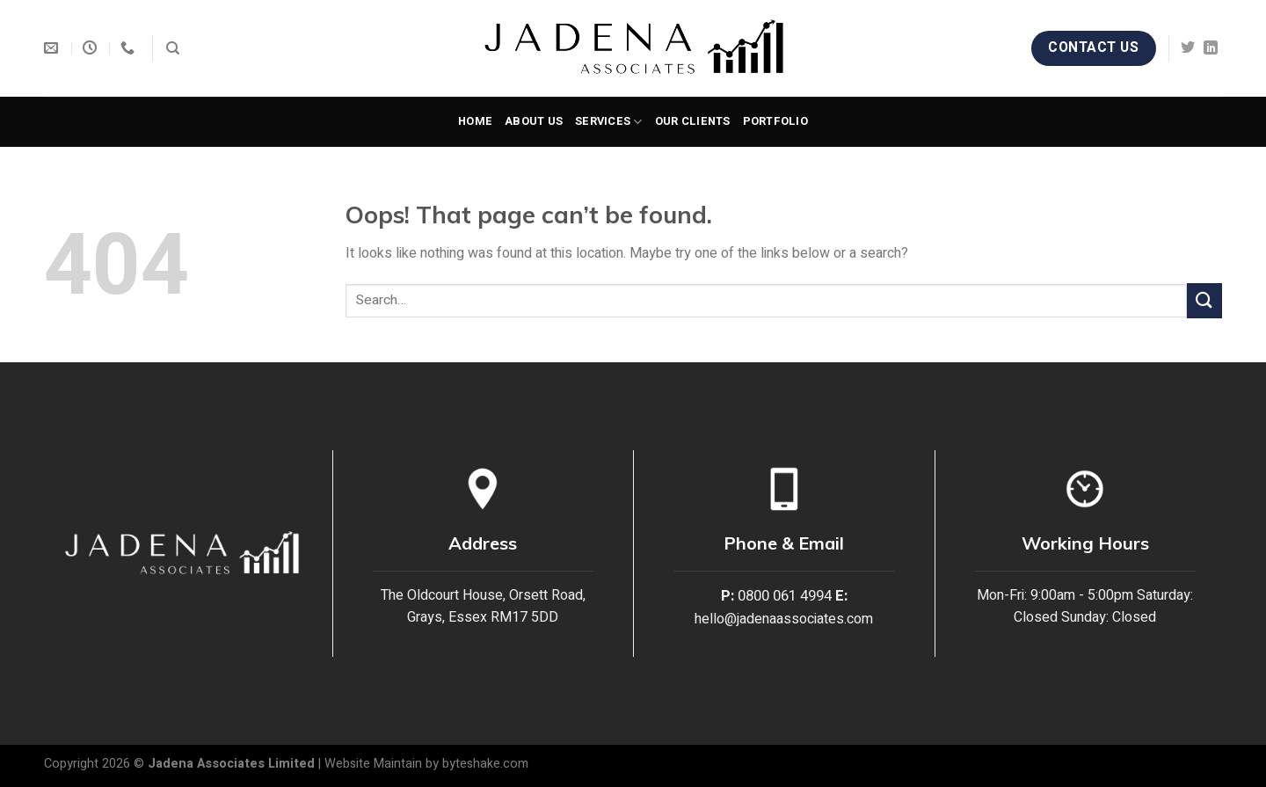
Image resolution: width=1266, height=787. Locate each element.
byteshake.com (485, 763)
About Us (534, 121)
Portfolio (775, 121)
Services (609, 121)
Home (475, 121)
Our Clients (693, 121)
